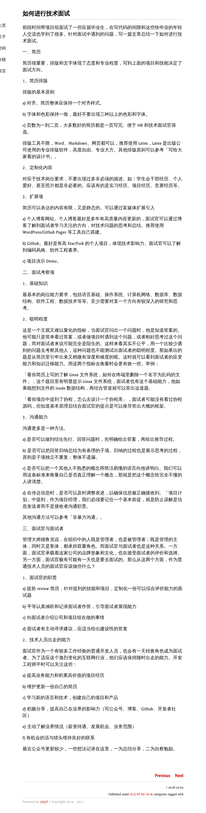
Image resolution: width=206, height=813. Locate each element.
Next (179, 775)
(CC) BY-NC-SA (140, 794)
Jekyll (43, 802)
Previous (162, 775)
